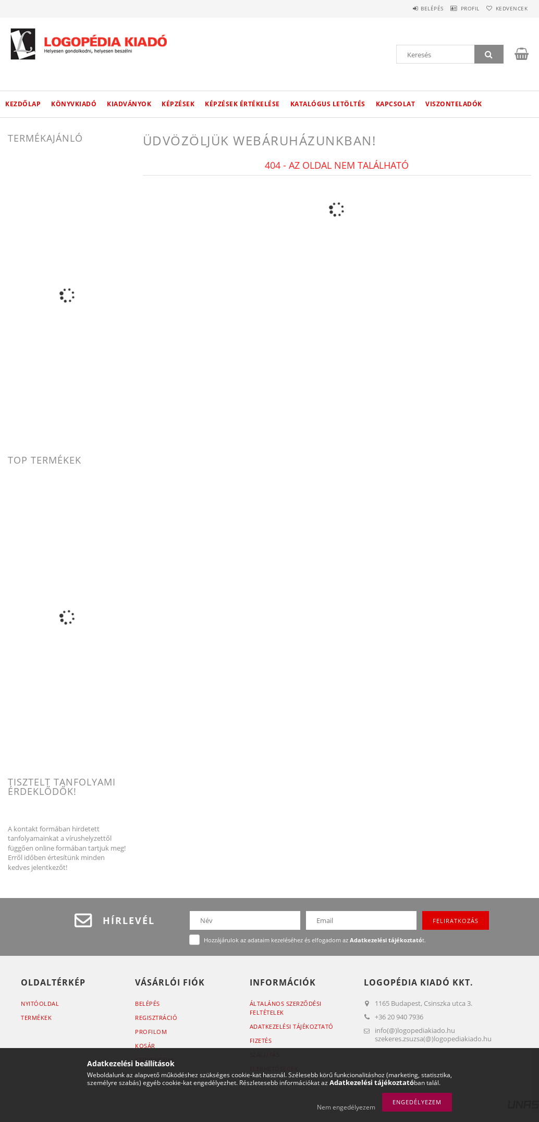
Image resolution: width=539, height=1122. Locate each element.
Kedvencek (507, 8)
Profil (457, 8)
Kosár (145, 1046)
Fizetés (261, 1040)
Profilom (151, 1032)
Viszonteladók (453, 103)
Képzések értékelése (242, 103)
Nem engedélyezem (346, 1107)
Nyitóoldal (40, 1003)
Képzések (178, 103)
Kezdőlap (23, 103)
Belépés (410, 8)
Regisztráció (156, 1017)
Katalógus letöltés (327, 103)
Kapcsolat (395, 103)
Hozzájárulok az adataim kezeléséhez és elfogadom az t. (315, 940)
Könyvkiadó (73, 103)
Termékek (36, 1017)
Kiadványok (129, 103)
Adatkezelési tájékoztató (292, 1026)
